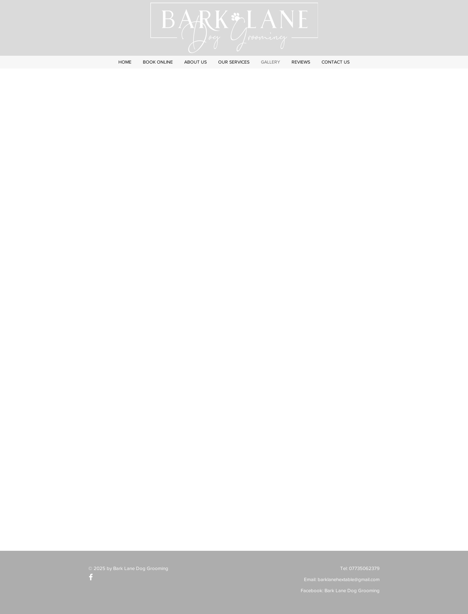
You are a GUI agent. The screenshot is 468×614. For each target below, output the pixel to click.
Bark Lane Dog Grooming (352, 590)
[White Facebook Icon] (90, 577)
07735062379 (364, 568)
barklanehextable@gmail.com (349, 579)
